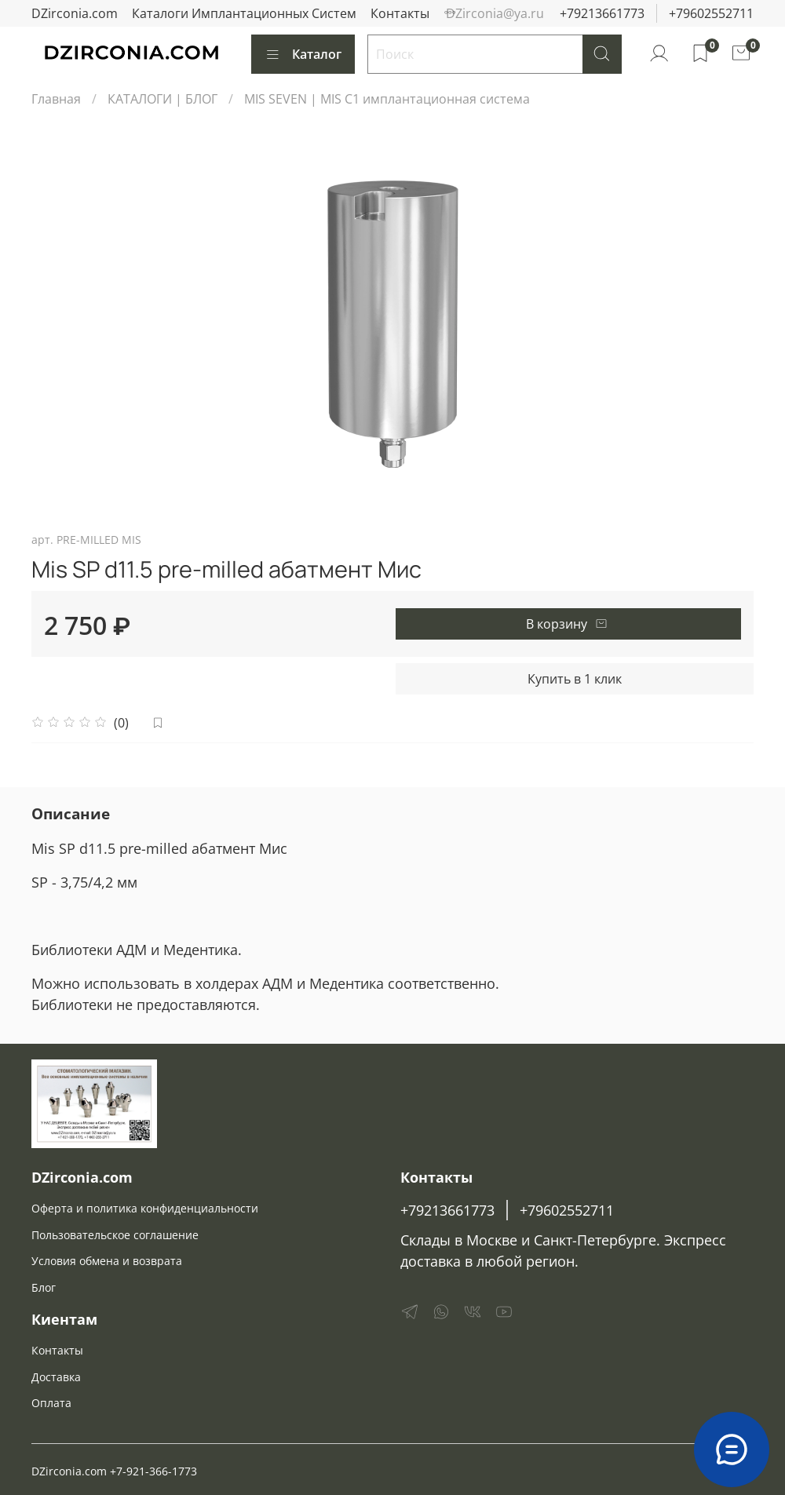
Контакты (400, 13)
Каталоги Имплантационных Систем (244, 13)
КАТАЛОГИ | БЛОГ (162, 99)
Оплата (51, 1402)
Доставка (56, 1376)
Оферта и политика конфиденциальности (144, 1208)
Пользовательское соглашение (115, 1234)
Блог (43, 1287)
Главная (56, 99)
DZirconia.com (74, 13)
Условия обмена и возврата (106, 1260)
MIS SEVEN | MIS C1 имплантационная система (387, 99)
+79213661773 (602, 13)
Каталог (303, 54)
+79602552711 (711, 13)
